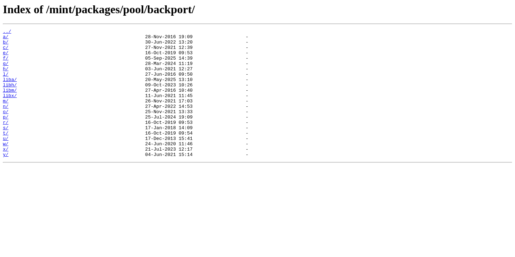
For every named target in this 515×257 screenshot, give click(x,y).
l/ (6, 83)
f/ (6, 64)
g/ (6, 70)
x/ (6, 173)
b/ (6, 45)
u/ (6, 160)
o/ (6, 128)
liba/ (10, 90)
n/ (6, 122)
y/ (6, 180)
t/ (6, 154)
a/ (6, 38)
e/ (6, 58)
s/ (6, 148)
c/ (6, 51)
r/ (6, 141)
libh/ (10, 96)
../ (7, 32)
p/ (6, 135)
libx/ (10, 109)
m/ (6, 115)
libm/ (10, 103)
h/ (6, 77)
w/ (6, 167)
